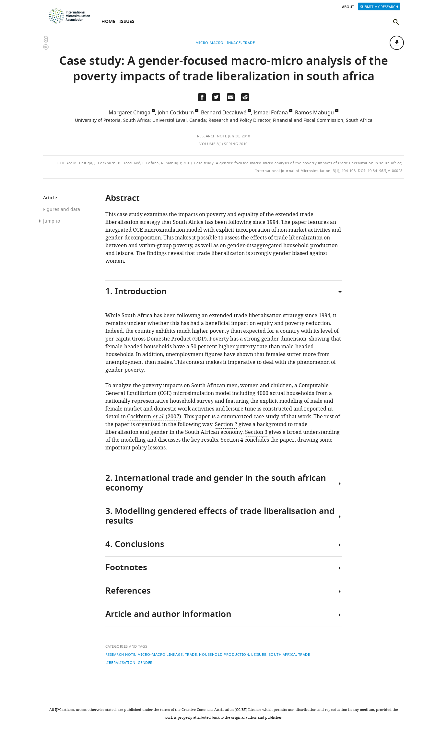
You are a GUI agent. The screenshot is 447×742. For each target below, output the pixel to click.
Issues (127, 22)
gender (145, 662)
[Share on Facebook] (202, 97)
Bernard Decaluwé (223, 113)
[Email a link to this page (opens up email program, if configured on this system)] (231, 97)
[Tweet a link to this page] (216, 97)
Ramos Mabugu (314, 113)
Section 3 (256, 432)
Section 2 (226, 424)
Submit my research (379, 6)
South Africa (282, 654)
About (348, 7)
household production (224, 654)
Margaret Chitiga (129, 113)
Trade (191, 654)
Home (108, 22)
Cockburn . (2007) (154, 417)
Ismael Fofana (270, 113)
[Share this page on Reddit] (245, 97)
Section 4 (232, 440)
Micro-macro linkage (160, 654)
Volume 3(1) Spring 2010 (223, 143)
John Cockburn (176, 113)
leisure (258, 654)
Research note (212, 136)
